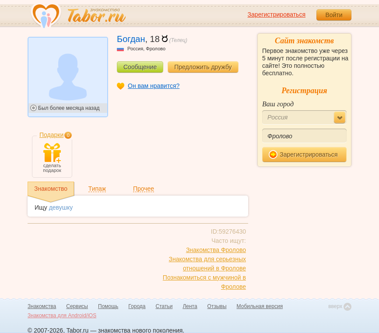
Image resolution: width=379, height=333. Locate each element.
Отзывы (217, 306)
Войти (333, 14)
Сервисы (77, 306)
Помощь (108, 306)
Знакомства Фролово (216, 249)
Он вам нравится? (153, 85)
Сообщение (140, 66)
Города (136, 306)
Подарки (51, 134)
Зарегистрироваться (276, 14)
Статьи (164, 306)
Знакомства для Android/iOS (62, 315)
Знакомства (42, 306)
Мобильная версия (260, 306)
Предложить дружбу (203, 66)
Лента (189, 306)
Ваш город (278, 104)
